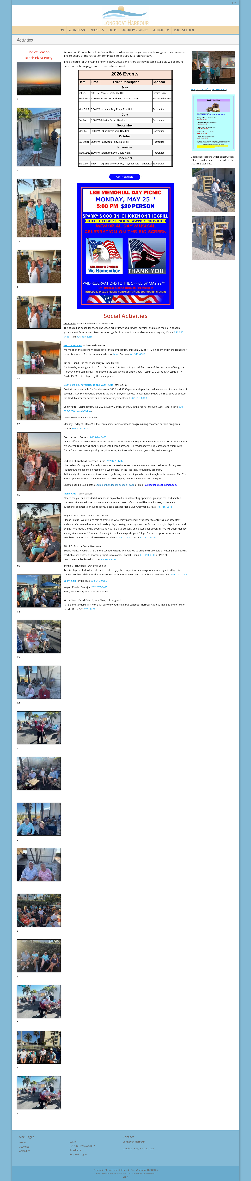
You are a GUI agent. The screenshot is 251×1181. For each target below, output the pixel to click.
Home (61, 30)
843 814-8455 (98, 437)
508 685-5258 (84, 336)
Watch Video (84, 411)
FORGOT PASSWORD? (134, 30)
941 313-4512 (137, 354)
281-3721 (89, 609)
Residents (159, 30)
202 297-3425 (99, 587)
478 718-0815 (164, 506)
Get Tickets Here (124, 176)
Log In (233, 2)
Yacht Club (70, 580)
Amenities (97, 30)
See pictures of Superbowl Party (209, 89)
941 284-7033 (179, 574)
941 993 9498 (147, 554)
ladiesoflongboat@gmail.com (161, 484)
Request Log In (184, 30)
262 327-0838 (114, 460)
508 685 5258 (108, 559)
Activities (76, 30)
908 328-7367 (80, 428)
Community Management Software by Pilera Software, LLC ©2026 (125, 1170)
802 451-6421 (123, 537)
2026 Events (125, 73)
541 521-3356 (147, 537)
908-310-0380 (99, 580)
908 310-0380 (139, 398)
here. (116, 354)
